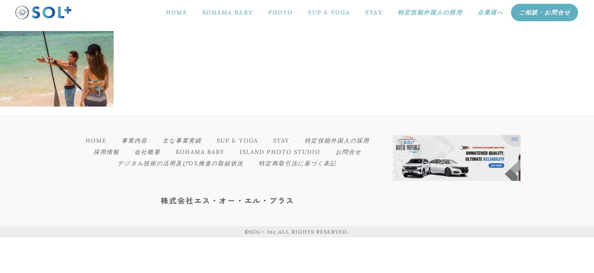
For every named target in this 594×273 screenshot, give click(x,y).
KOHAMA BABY (227, 12)
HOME (176, 12)
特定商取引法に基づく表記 (297, 163)
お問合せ (348, 151)
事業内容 (134, 140)
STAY (373, 12)
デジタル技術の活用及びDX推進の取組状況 (180, 163)
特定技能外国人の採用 (430, 12)
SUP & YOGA (329, 12)
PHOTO (280, 12)
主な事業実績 (182, 140)
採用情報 (106, 151)
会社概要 (147, 151)
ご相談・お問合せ (545, 12)
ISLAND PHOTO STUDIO (280, 151)
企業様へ (490, 12)
